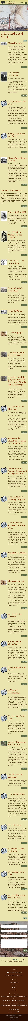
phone (2, 933)
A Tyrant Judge (15, 333)
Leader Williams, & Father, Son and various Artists (14, 1000)
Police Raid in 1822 (17, 212)
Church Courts (15, 43)
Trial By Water (15, 311)
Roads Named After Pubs (14, 1011)
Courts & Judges (16, 581)
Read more (24, 66)
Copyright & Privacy (14, 982)
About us (14, 987)
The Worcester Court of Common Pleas (17, 525)
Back (25, 40)
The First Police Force (11, 190)
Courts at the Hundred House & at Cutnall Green (17, 441)
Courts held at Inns (17, 553)
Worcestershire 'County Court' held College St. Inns (17, 471)
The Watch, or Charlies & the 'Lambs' (15, 235)
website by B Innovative (14, 1019)
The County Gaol (16, 794)
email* (2, 929)
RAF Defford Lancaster (14, 1009)
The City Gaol (15, 825)
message (3, 938)
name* (2, 924)
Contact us (14, 990)
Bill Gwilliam (14, 985)
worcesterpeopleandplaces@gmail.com (14, 975)
